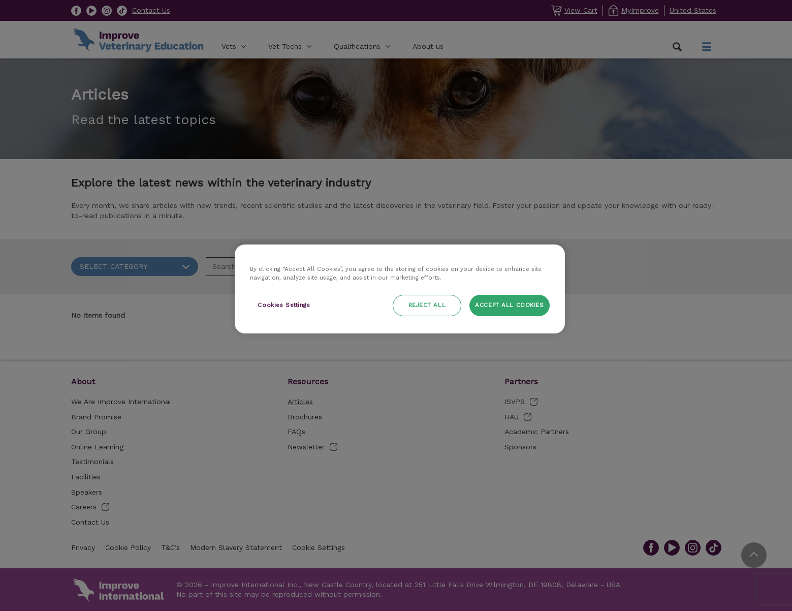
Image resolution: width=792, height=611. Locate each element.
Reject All (427, 305)
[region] (400, 289)
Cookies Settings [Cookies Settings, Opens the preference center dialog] (284, 305)
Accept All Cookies (509, 305)
